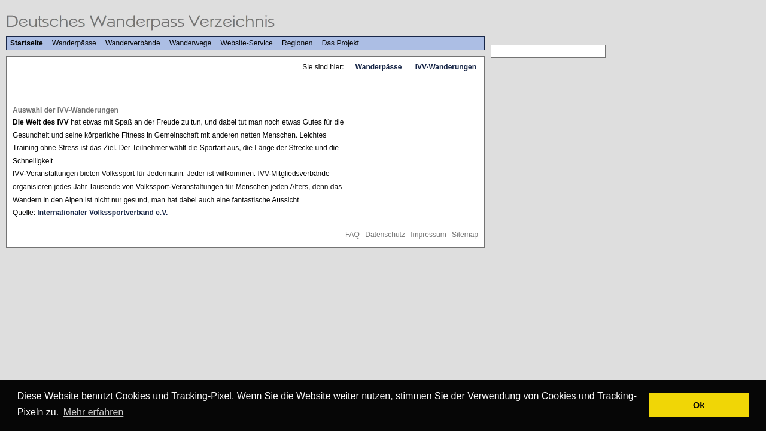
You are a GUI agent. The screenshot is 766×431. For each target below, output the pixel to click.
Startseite (26, 43)
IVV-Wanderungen (445, 67)
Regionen (297, 43)
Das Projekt (340, 43)
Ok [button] (698, 405)
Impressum (428, 234)
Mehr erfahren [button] (93, 412)
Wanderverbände (132, 43)
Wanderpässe (74, 43)
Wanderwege (190, 43)
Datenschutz (385, 234)
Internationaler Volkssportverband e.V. (102, 212)
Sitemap (465, 234)
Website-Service (247, 43)
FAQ (352, 234)
